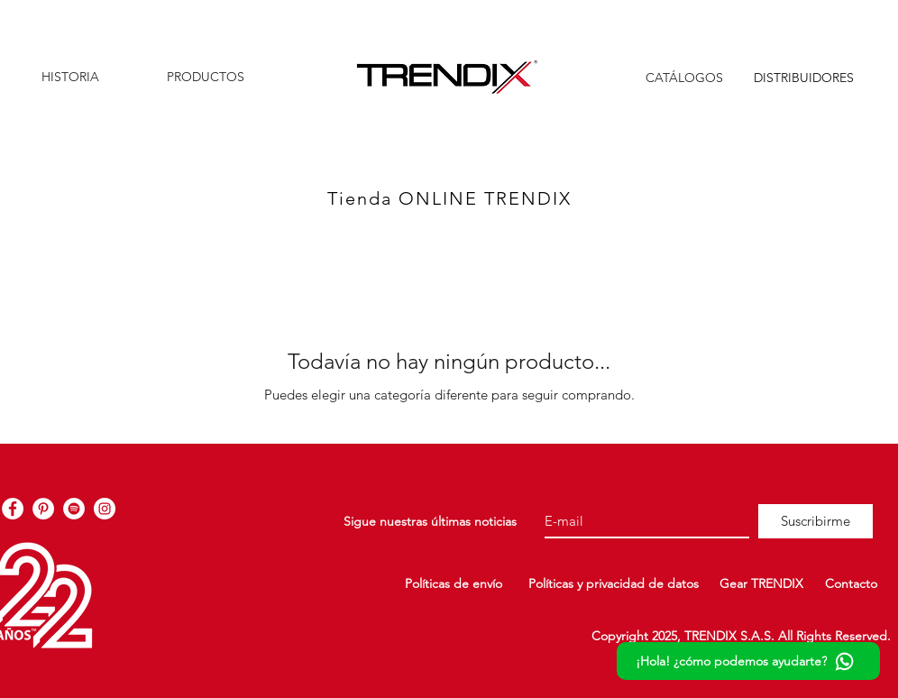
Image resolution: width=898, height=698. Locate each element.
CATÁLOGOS (684, 77)
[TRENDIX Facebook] (12, 508)
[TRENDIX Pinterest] (43, 508)
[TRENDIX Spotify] (74, 508)
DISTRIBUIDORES (804, 77)
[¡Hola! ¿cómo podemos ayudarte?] (748, 661)
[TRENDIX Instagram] (104, 508)
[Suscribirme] (815, 521)
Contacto (851, 583)
